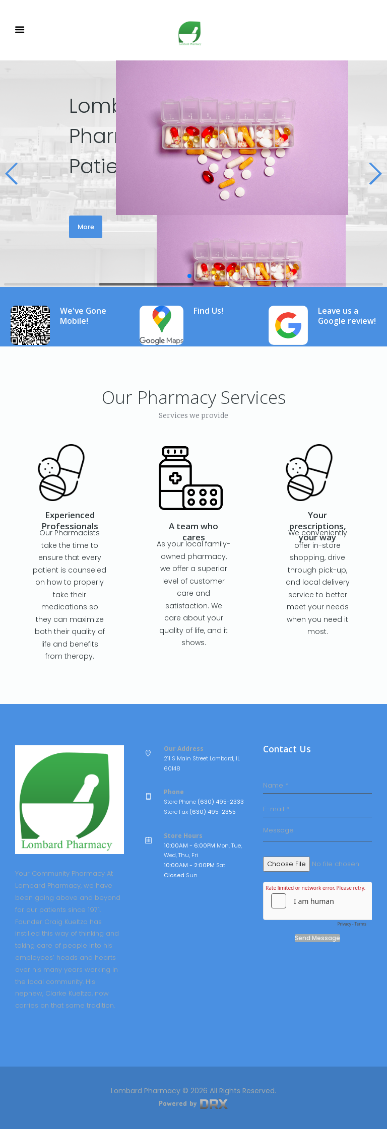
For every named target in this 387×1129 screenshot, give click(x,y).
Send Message (317, 938)
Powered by (193, 1103)
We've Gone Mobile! (83, 316)
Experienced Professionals (69, 520)
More (86, 227)
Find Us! (208, 310)
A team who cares (193, 531)
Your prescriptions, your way (317, 526)
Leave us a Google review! (347, 316)
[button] (12, 174)
